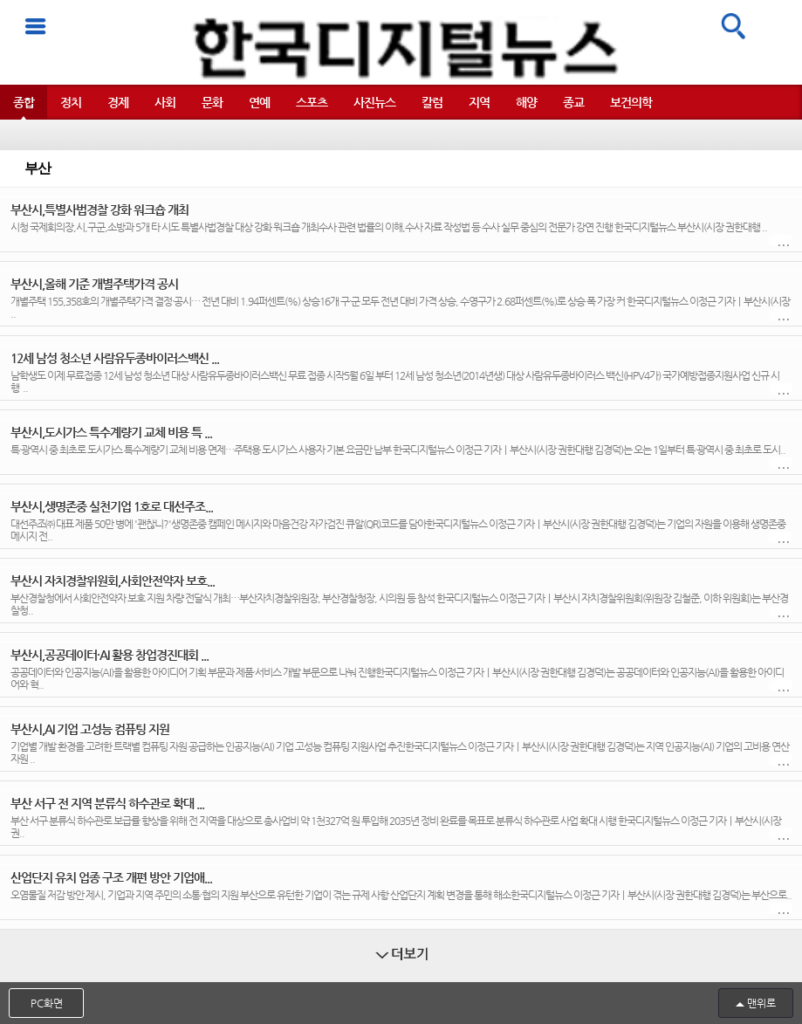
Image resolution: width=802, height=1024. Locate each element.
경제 (117, 102)
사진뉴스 (374, 102)
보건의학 (631, 102)
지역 (479, 102)
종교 (573, 102)
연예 (259, 102)
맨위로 (761, 1003)
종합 (23, 102)
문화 (212, 102)
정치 (70, 102)
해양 (526, 102)
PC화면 (47, 1003)
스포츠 (311, 102)
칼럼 (432, 102)
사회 (164, 102)
